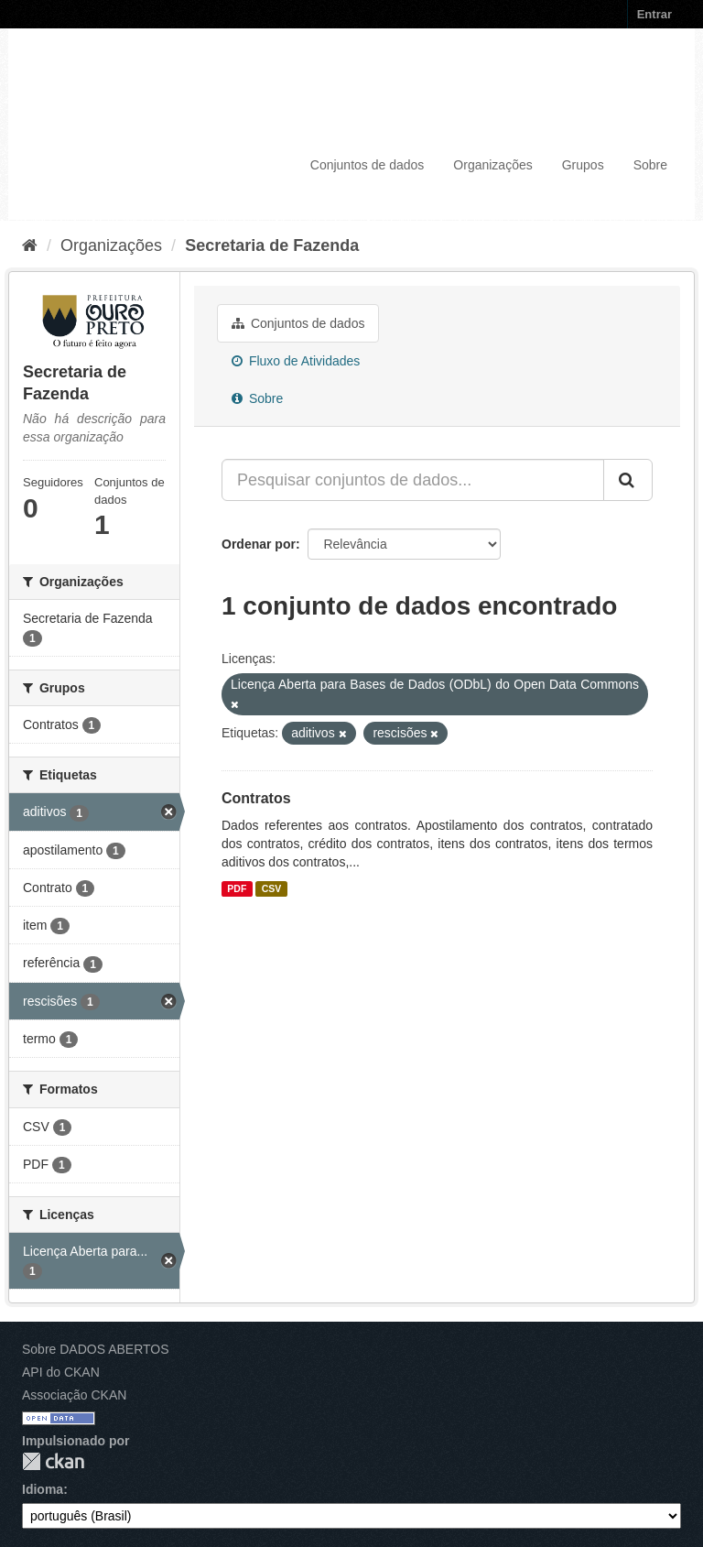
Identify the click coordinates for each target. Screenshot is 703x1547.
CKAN (53, 1461)
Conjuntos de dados (367, 165)
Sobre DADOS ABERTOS (95, 1349)
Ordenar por (259, 544)
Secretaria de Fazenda (272, 245)
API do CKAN (61, 1372)
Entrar (654, 14)
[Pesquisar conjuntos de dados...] (413, 480)
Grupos (583, 165)
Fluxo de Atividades (296, 361)
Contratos (256, 798)
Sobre (650, 165)
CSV (272, 888)
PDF (236, 888)
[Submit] (628, 480)
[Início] (30, 245)
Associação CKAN (74, 1395)
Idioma (42, 1489)
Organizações (492, 165)
